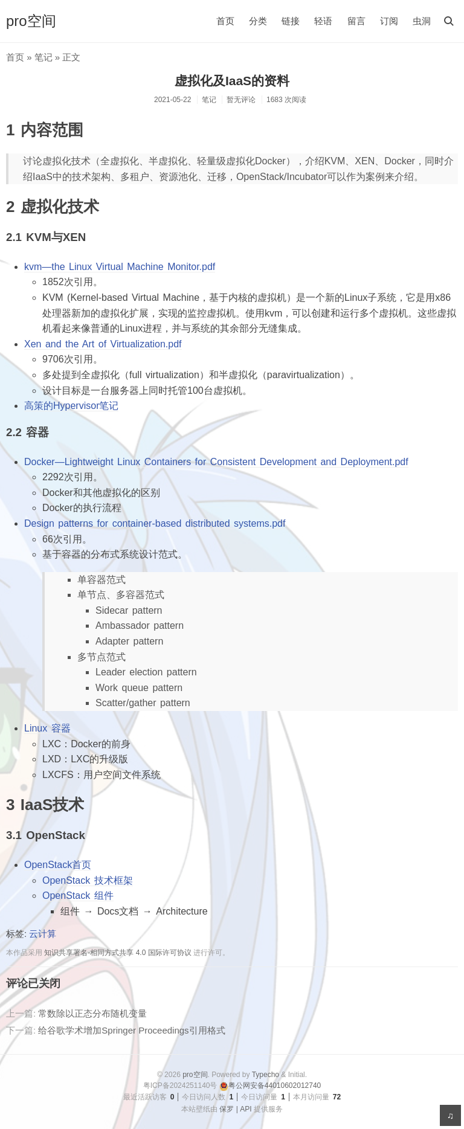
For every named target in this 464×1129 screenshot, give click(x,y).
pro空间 (31, 21)
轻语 (323, 21)
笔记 (43, 57)
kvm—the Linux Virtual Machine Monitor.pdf (119, 267)
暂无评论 (241, 99)
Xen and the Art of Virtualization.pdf (103, 344)
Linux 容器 (47, 728)
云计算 (42, 933)
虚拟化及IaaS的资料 (232, 81)
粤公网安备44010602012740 (270, 1085)
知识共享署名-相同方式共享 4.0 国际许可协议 (117, 952)
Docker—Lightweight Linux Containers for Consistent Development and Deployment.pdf (216, 462)
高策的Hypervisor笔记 (71, 405)
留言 (356, 21)
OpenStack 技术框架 (87, 880)
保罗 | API (235, 1109)
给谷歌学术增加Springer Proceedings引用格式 (131, 1030)
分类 (258, 21)
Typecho (265, 1074)
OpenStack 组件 (78, 895)
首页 (225, 21)
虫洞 (422, 21)
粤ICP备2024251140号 (180, 1085)
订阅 (389, 21)
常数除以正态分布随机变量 (92, 1013)
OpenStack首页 (57, 865)
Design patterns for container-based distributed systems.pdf (154, 523)
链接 (291, 21)
